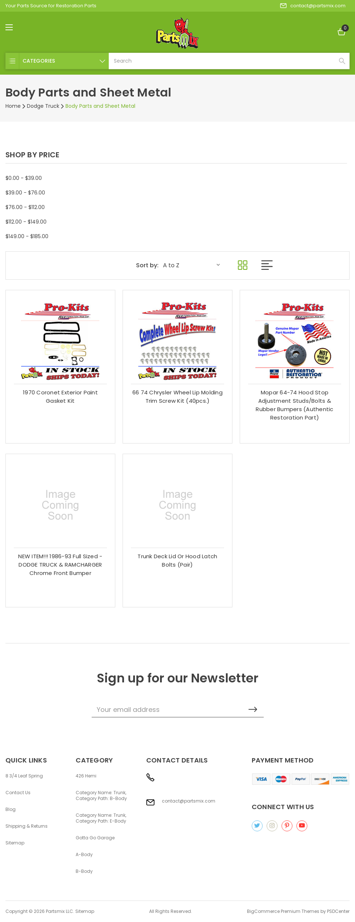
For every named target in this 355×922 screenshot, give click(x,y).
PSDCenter (338, 911)
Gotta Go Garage (95, 838)
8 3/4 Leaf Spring (24, 776)
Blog (10, 809)
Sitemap (14, 843)
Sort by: (147, 265)
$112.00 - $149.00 (26, 221)
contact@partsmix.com (313, 5)
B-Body (84, 871)
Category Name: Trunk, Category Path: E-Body (101, 818)
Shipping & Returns (26, 826)
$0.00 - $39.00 (23, 178)
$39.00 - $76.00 (25, 192)
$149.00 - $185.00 (26, 236)
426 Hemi (86, 776)
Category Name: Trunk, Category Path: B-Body (101, 795)
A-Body (84, 855)
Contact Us (18, 793)
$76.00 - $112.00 (25, 207)
